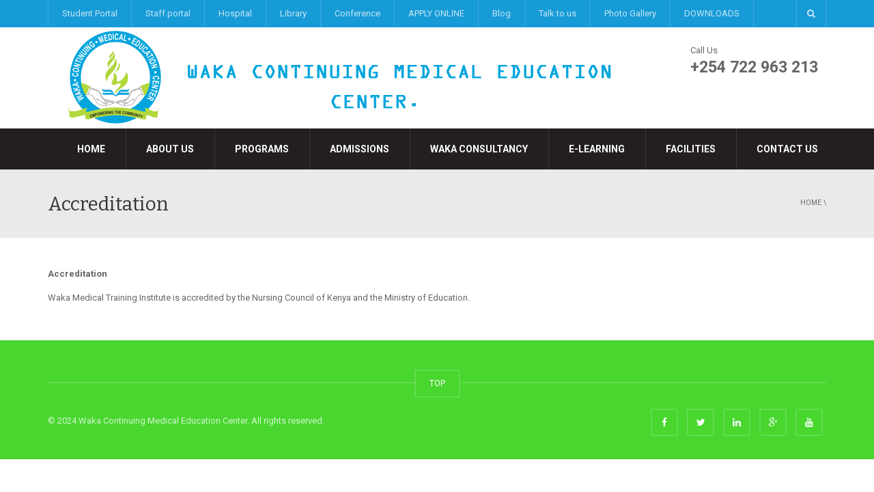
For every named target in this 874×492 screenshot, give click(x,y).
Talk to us (557, 13)
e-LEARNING (597, 149)
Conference (357, 13)
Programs (262, 149)
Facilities (691, 149)
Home (91, 149)
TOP (437, 383)
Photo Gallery (630, 13)
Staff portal (168, 13)
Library (293, 13)
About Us (170, 149)
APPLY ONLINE (436, 13)
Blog (501, 13)
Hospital (235, 13)
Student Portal (89, 13)
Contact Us (787, 149)
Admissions (359, 149)
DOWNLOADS (711, 13)
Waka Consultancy (479, 149)
